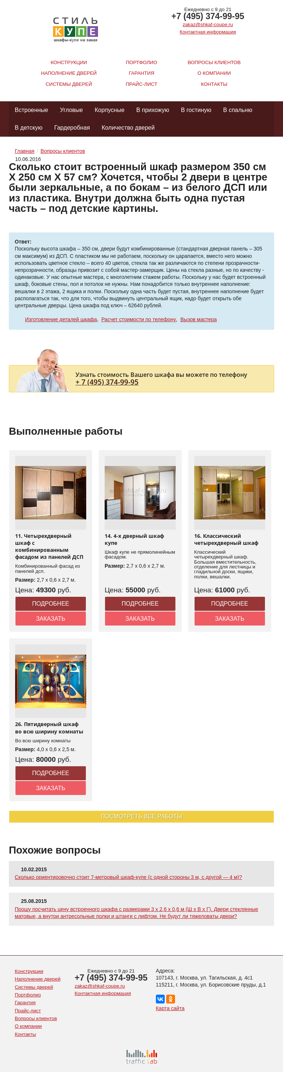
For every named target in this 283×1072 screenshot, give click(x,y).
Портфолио (141, 62)
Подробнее (50, 603)
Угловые (71, 110)
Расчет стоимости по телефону (138, 319)
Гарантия (141, 73)
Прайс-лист (141, 84)
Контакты (214, 84)
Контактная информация (208, 32)
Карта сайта (170, 1008)
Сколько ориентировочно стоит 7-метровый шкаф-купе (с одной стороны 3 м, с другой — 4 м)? (128, 877)
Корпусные (110, 110)
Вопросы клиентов (214, 62)
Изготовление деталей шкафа (61, 319)
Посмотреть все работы (141, 816)
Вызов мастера (198, 319)
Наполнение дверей (69, 73)
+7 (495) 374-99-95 (207, 16)
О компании (214, 73)
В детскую (28, 128)
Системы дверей (69, 84)
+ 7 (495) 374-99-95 (107, 382)
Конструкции (68, 62)
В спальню (237, 110)
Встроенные (31, 110)
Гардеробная (72, 128)
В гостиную (196, 110)
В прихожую (152, 110)
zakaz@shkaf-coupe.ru (208, 24)
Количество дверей (128, 128)
